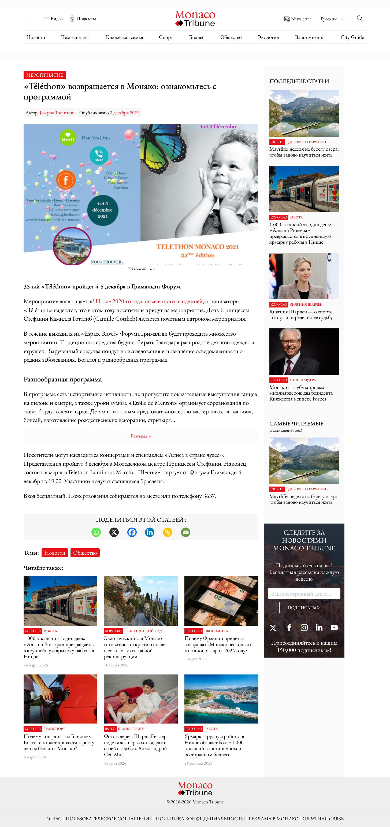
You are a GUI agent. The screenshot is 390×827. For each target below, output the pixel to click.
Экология (268, 37)
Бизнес (196, 37)
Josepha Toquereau (57, 112)
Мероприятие (44, 75)
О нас (54, 818)
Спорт (166, 37)
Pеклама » (141, 436)
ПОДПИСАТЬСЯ (304, 607)
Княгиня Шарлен (305, 304)
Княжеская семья (124, 37)
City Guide (352, 37)
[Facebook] (132, 532)
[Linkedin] (149, 532)
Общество (231, 37)
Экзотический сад (143, 631)
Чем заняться (75, 37)
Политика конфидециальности (200, 818)
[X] (114, 532)
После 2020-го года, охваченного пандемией (149, 301)
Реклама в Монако (274, 818)
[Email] (185, 532)
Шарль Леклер (131, 729)
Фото (110, 729)
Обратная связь (323, 818)
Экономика (216, 631)
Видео (53, 18)
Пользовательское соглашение (109, 818)
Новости (35, 37)
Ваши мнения (310, 37)
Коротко (33, 631)
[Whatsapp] (96, 532)
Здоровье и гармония (308, 142)
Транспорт (54, 729)
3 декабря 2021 (124, 112)
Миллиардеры (303, 380)
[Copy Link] (167, 532)
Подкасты (82, 18)
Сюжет (277, 142)
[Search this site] (360, 19)
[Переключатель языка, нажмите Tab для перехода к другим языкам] (332, 19)
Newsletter (297, 19)
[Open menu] (30, 14)
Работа (50, 631)
